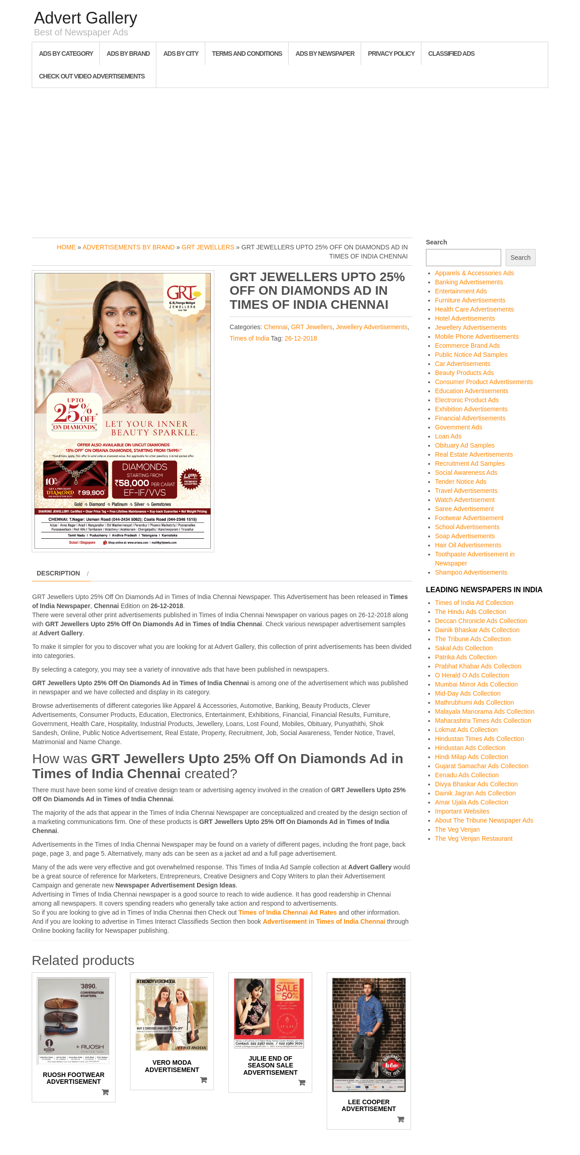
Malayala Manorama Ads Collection (484, 711)
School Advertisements (467, 527)
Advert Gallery (85, 18)
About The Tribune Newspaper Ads (484, 820)
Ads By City (180, 53)
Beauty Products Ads (464, 372)
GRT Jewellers (208, 247)
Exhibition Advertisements (471, 409)
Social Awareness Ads (466, 472)
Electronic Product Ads (467, 400)
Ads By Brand (128, 53)
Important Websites (462, 811)
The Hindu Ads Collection (470, 611)
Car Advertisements (462, 363)
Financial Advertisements (470, 418)
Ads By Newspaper (324, 53)
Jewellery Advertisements (371, 327)
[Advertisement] (290, 160)
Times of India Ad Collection (474, 602)
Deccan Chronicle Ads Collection (481, 620)
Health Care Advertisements (474, 309)
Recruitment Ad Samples (470, 463)
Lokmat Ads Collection (466, 729)
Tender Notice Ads (461, 481)
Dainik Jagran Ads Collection (475, 793)
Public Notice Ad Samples (471, 354)
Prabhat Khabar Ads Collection (478, 666)
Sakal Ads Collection (464, 648)
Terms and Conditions (247, 53)
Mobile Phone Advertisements (477, 336)
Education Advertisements (471, 391)
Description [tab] (58, 573)
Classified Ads (451, 53)
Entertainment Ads (461, 291)
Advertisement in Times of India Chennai (324, 921)
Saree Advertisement (464, 508)
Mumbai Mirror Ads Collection (476, 684)
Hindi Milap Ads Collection (471, 756)
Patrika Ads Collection (466, 657)
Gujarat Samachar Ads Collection (481, 766)
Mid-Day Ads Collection (468, 693)
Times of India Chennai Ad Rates (287, 912)
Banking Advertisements (469, 282)
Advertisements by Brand (128, 247)
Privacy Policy (391, 53)
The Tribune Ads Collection (473, 639)
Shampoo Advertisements (471, 572)
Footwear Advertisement (469, 517)
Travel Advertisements (466, 490)
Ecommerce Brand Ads (467, 345)
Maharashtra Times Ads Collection (483, 720)
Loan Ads (448, 436)
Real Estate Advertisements (474, 454)
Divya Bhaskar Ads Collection (476, 784)
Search (436, 242)
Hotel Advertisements (465, 318)
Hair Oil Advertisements (468, 545)
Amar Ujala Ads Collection (471, 802)
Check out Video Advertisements (92, 76)
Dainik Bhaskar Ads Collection (477, 630)
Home (66, 247)
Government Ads (458, 427)
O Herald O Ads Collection (472, 675)
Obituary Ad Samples (465, 445)
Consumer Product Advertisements (484, 381)
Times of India (249, 338)
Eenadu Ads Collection (467, 775)
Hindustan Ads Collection (470, 747)
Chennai (275, 327)
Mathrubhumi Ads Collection (474, 702)
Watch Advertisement (465, 499)
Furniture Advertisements (470, 300)
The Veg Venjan (457, 829)
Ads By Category (66, 53)
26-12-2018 (301, 338)
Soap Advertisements (465, 536)
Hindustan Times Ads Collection (479, 738)
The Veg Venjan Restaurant (473, 838)
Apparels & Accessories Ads (474, 273)
